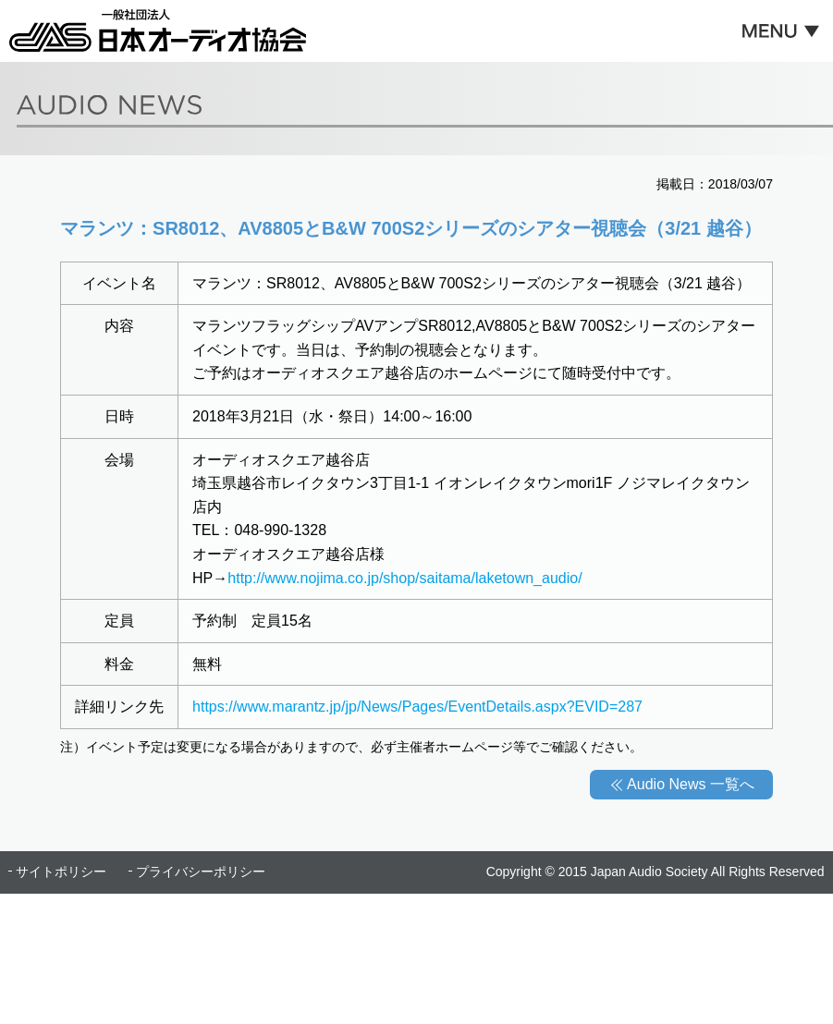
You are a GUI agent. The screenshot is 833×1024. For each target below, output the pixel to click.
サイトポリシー (61, 871)
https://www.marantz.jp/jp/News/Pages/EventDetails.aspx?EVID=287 (417, 706)
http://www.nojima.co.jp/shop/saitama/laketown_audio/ (404, 578)
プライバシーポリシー (200, 871)
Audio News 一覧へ (690, 784)
